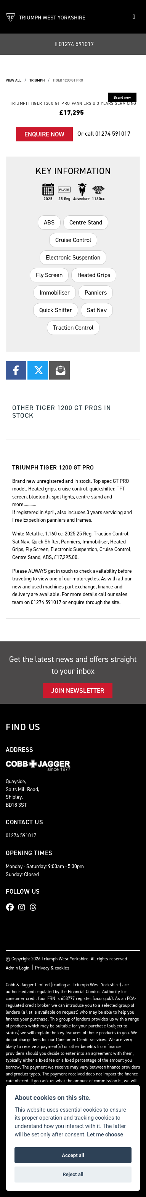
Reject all (73, 1174)
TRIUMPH (37, 80)
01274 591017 (74, 44)
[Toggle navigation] (134, 17)
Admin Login (17, 968)
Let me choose (105, 1134)
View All (13, 80)
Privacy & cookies (52, 968)
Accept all (73, 1155)
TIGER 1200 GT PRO (68, 80)
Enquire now (44, 134)
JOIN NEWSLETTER (77, 690)
